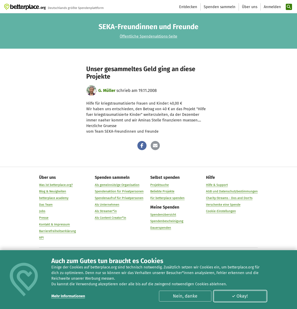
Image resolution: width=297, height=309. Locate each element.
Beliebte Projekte (162, 191)
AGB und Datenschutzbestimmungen (232, 191)
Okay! (240, 296)
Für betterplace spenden (167, 198)
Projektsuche (159, 185)
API (41, 237)
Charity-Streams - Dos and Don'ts (229, 198)
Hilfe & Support (217, 185)
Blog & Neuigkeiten (52, 191)
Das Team (46, 204)
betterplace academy (54, 198)
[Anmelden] (272, 7)
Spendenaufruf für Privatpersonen (119, 198)
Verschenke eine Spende (223, 204)
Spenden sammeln (219, 7)
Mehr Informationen (68, 296)
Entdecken (188, 7)
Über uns (249, 7)
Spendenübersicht (163, 214)
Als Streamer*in (106, 211)
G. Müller (106, 90)
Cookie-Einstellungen (221, 211)
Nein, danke (185, 296)
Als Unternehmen (107, 204)
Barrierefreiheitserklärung (57, 231)
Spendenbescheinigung (166, 221)
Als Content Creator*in (110, 218)
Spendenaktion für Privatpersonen (119, 191)
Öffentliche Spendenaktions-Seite (148, 36)
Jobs (42, 211)
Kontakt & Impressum (54, 224)
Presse (44, 218)
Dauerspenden (160, 228)
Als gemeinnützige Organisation (117, 185)
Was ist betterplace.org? (56, 185)
